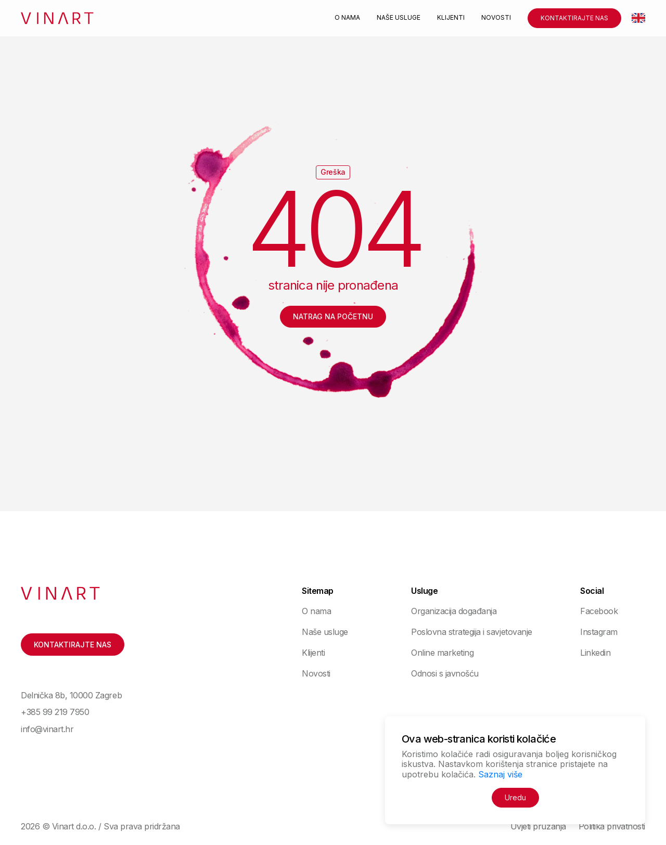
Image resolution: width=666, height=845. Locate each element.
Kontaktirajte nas (574, 18)
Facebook (599, 611)
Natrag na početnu (333, 316)
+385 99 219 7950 (55, 712)
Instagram (599, 632)
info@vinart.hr (47, 729)
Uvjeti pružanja (538, 826)
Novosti (496, 18)
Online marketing (442, 652)
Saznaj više (500, 774)
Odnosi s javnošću (445, 673)
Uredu (515, 797)
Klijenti (451, 18)
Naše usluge (398, 18)
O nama (347, 18)
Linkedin (595, 652)
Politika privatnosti (612, 826)
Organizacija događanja (453, 611)
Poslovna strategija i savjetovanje (471, 632)
